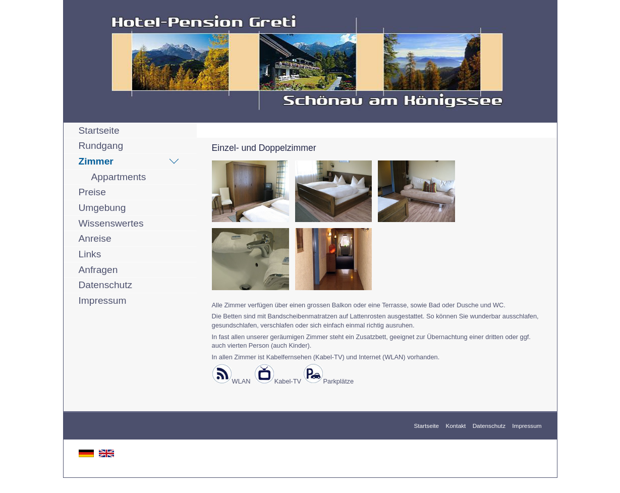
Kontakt (455, 425)
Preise (92, 192)
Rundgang (101, 145)
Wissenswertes (111, 223)
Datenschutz (106, 285)
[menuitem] (130, 130)
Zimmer (96, 161)
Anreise (95, 238)
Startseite (99, 130)
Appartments (118, 177)
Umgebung (102, 207)
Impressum (103, 300)
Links (90, 254)
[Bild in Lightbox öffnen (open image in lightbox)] (250, 191)
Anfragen (98, 269)
